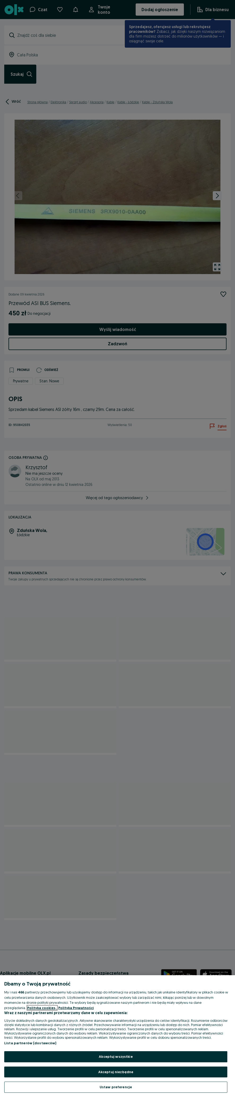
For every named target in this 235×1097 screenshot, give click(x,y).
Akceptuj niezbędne (115, 1072)
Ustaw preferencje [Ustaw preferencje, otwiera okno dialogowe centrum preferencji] (116, 1087)
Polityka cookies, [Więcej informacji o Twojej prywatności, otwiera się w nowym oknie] (42, 1008)
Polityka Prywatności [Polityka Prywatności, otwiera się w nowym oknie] (76, 1008)
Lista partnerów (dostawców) (30, 1043)
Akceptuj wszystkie (115, 1056)
